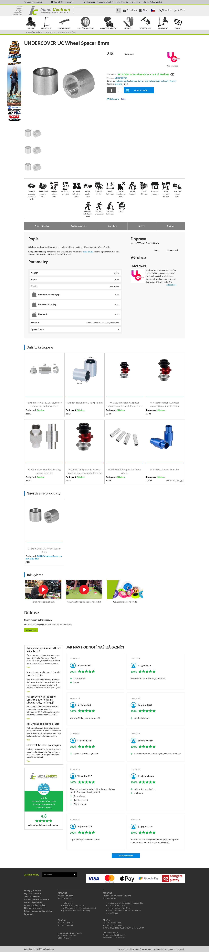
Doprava (118, 84)
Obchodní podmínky (33, 902)
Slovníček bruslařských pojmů (44, 745)
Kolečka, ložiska (35, 32)
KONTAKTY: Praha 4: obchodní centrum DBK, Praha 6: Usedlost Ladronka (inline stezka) (124, 2)
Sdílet (123, 99)
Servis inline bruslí (32, 896)
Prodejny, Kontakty (32, 890)
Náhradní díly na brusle (159, 81)
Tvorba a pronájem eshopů (129, 949)
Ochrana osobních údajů (35, 905)
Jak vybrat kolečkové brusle (43, 724)
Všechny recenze (125, 855)
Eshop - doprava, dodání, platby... (39, 911)
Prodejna (131, 10)
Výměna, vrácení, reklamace (36, 899)
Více (28, 667)
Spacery (49, 32)
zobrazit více (171, 285)
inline (85, 251)
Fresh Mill (180, 949)
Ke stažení (28, 914)
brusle (90, 251)
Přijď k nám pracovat (33, 908)
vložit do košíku (137, 90)
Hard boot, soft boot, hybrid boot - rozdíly (43, 674)
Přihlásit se (31, 630)
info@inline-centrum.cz (64, 2)
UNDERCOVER (121, 78)
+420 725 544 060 (34, 2)
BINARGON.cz (147, 949)
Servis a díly (143, 81)
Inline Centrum (49, 10)
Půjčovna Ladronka (32, 893)
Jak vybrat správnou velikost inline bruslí (43, 650)
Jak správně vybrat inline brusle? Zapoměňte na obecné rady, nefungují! (41, 699)
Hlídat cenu (114, 99)
